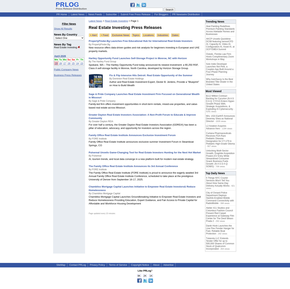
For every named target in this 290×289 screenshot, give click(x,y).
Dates (175, 35)
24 (77, 63)
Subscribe (111, 14)
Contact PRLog (77, 264)
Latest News (77, 14)
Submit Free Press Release (135, 14)
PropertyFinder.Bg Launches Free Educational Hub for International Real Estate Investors (141, 41)
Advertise (168, 264)
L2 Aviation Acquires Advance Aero (216, 127)
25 (73, 63)
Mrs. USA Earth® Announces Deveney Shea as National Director (220, 119)
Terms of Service (118, 264)
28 (60, 63)
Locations (148, 35)
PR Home (61, 14)
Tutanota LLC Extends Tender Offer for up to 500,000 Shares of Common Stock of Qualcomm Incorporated (220, 243)
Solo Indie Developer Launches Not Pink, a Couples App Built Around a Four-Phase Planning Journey (220, 69)
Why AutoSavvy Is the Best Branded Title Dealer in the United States (219, 82)
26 (69, 63)
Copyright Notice (140, 264)
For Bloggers (161, 14)
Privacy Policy (97, 264)
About (156, 264)
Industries (163, 35)
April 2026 (60, 56)
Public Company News (66, 69)
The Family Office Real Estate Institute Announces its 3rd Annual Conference (133, 166)
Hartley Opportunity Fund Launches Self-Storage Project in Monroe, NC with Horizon (138, 58)
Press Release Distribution (71, 7)
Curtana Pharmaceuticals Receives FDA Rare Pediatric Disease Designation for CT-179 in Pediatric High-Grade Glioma (220, 138)
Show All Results (63, 28)
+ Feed (104, 35)
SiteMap (61, 264)
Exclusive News (120, 35)
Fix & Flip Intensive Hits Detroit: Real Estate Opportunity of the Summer (150, 75)
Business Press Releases (68, 75)
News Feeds (95, 14)
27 (64, 63)
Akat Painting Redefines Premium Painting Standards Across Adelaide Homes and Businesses (220, 30)
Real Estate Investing (67, 47)
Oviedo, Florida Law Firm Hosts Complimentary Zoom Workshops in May (220, 57)
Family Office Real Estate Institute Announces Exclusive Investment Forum (132, 135)
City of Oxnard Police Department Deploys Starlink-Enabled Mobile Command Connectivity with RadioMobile (220, 198)
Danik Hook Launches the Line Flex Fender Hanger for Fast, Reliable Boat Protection (220, 229)
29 (56, 63)
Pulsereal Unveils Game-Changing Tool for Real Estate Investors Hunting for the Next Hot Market (145, 152)
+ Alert (93, 35)
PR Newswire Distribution (186, 14)
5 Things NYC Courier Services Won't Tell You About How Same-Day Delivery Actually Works (218, 182)
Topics (136, 35)
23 (81, 63)
